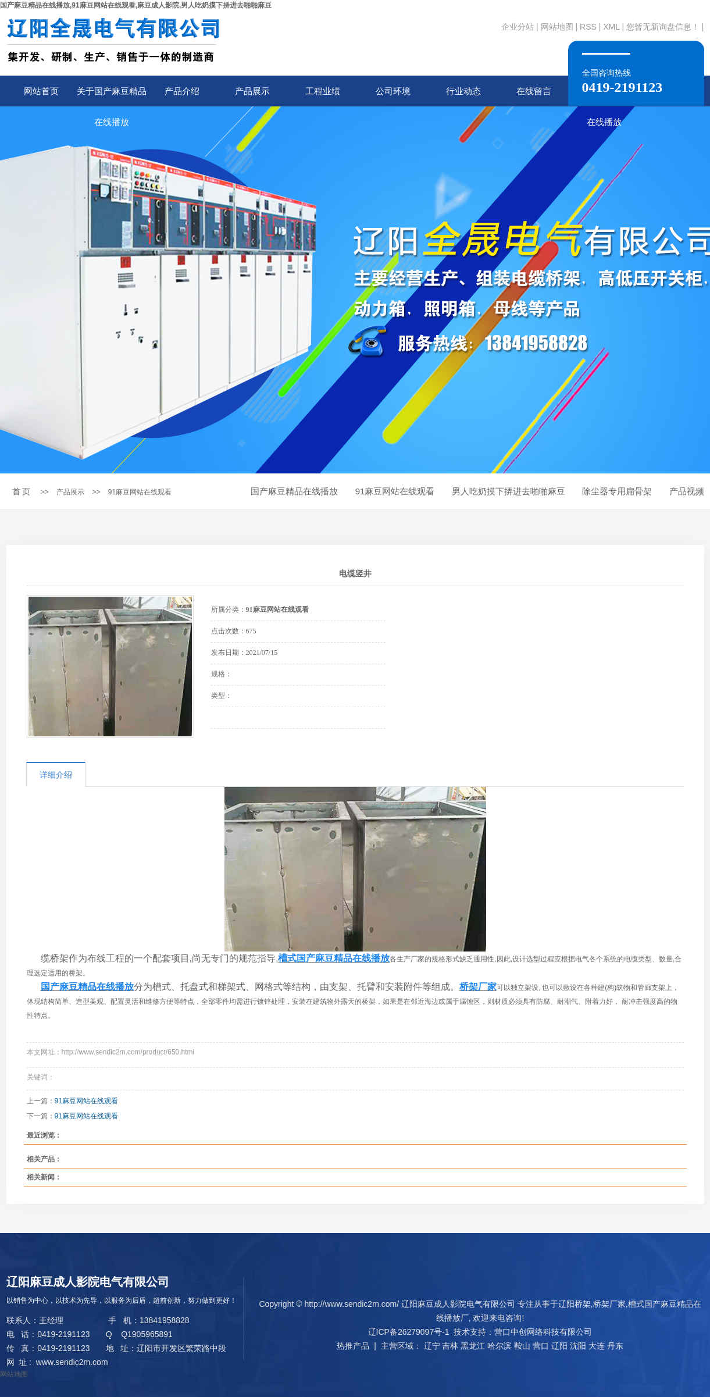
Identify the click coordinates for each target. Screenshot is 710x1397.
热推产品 (353, 1345)
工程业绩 (322, 91)
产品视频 (686, 491)
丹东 (615, 1345)
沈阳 (578, 1345)
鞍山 (522, 1345)
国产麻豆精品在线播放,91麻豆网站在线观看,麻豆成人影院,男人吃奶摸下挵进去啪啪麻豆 (136, 5)
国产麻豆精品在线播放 (294, 491)
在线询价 (243, 744)
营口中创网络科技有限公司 (543, 1332)
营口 (541, 1345)
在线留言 (533, 91)
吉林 (450, 1345)
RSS (588, 26)
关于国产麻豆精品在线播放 (112, 96)
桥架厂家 (609, 1304)
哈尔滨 (499, 1345)
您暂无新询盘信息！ (663, 26)
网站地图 (557, 26)
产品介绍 (182, 91)
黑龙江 (473, 1345)
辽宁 (432, 1345)
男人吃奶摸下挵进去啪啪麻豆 (508, 491)
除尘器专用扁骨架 (617, 491)
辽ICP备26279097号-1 (408, 1332)
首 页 (21, 491)
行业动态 (463, 91)
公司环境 (393, 91)
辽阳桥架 (574, 1304)
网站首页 (41, 91)
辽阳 (559, 1345)
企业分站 (517, 26)
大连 (596, 1345)
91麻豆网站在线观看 (140, 492)
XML (611, 26)
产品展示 (252, 91)
